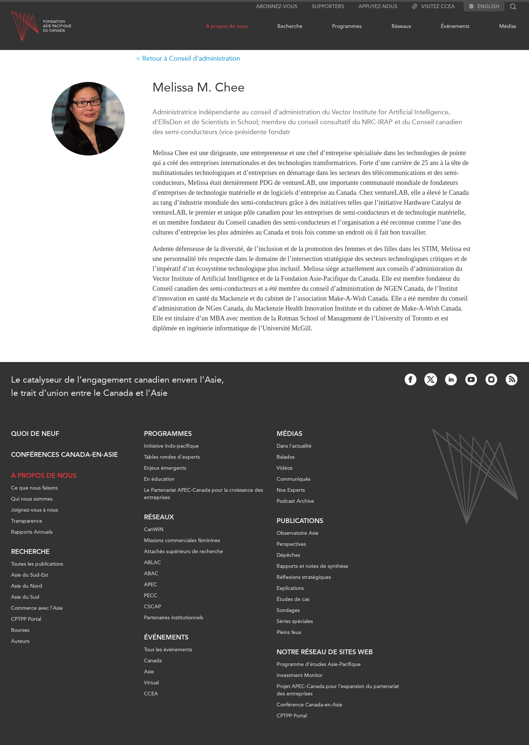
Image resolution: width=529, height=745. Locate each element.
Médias (507, 26)
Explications (290, 588)
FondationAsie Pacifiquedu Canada (57, 26)
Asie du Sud (25, 597)
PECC (150, 595)
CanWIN (153, 529)
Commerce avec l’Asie (37, 608)
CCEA (151, 694)
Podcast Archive (295, 501)
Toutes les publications (37, 564)
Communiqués (293, 479)
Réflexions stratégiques (304, 577)
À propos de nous (227, 26)
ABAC (151, 573)
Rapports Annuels (32, 532)
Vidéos (284, 468)
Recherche (289, 26)
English (488, 6)
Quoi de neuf (35, 434)
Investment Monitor (300, 675)
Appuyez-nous (378, 6)
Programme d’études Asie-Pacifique (319, 664)
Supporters (328, 6)
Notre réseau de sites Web (325, 652)
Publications (300, 521)
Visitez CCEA (433, 6)
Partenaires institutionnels (173, 618)
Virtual (151, 683)
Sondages (288, 610)
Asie (149, 672)
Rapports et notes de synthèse (312, 566)
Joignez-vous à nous (34, 510)
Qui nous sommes (32, 499)
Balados (286, 457)
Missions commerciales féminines (182, 540)
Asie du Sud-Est (29, 575)
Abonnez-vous (277, 6)
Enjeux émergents (165, 468)
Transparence (26, 521)
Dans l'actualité (294, 446)
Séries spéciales (295, 621)
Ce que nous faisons (34, 488)
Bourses (20, 630)
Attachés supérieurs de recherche (183, 551)
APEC (150, 584)
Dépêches (288, 555)
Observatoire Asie (298, 533)
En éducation (159, 479)
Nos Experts (291, 490)
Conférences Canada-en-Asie (64, 455)
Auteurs (20, 641)
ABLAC (152, 562)
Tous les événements (168, 649)
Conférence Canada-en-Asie (309, 705)
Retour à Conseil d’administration (191, 58)
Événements (455, 26)
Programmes (346, 26)
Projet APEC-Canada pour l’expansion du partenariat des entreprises (338, 690)
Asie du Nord (26, 586)
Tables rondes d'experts (172, 457)
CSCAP (152, 606)
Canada (153, 661)
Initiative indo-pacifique (171, 446)
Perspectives (291, 544)
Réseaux (401, 26)
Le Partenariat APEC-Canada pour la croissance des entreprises (203, 494)
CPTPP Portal (26, 619)
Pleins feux (289, 632)
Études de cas (293, 599)
